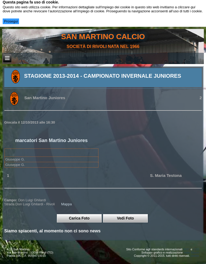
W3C (186, 249)
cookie (195, 255)
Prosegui (11, 21)
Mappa (66, 204)
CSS (196, 249)
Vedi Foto (125, 218)
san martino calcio (103, 36)
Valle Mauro (191, 252)
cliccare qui (186, 7)
